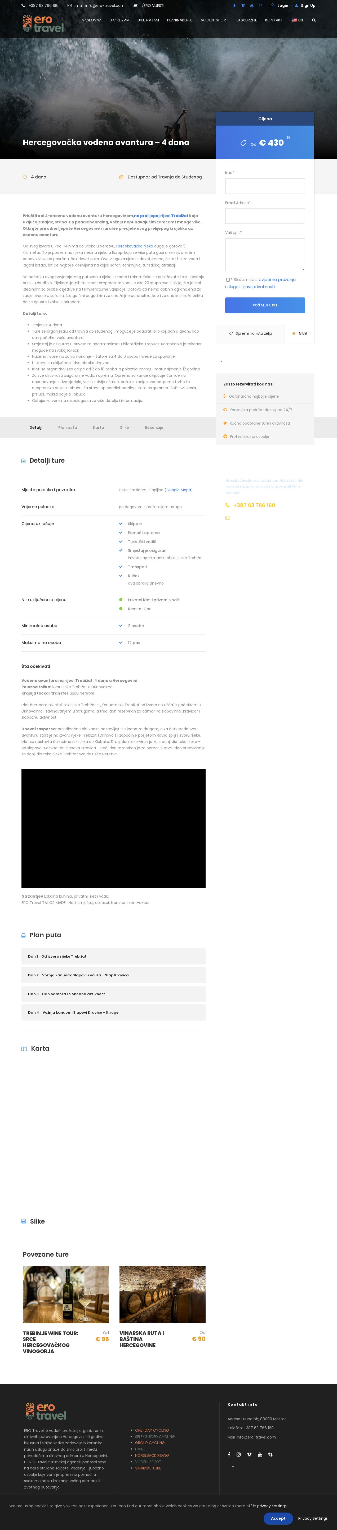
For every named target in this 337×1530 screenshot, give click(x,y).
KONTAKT (274, 20)
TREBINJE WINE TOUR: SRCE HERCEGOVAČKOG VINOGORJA (50, 1342)
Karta (98, 427)
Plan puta (67, 427)
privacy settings (272, 1506)
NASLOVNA (92, 20)
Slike (124, 427)
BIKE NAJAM (148, 20)
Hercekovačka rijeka (134, 246)
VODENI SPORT (215, 20)
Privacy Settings (313, 1518)
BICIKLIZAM (120, 20)
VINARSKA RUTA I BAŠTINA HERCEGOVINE (141, 1339)
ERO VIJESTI (153, 5)
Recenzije (154, 427)
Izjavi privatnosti (258, 287)
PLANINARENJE (180, 20)
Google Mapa (178, 490)
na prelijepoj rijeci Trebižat (161, 215)
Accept (278, 1518)
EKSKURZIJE (247, 20)
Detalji (35, 427)
